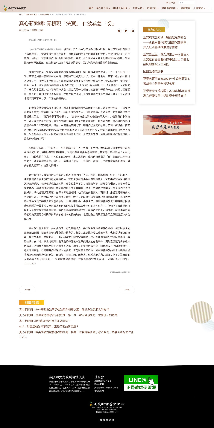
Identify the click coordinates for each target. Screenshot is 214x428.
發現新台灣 (99, 391)
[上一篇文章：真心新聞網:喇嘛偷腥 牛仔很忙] (27, 289)
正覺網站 (198, 8)
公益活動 (137, 8)
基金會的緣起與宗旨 (102, 381)
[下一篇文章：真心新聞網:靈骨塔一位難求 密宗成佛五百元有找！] (127, 289)
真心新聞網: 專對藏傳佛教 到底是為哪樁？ (45, 321)
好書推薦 (185, 8)
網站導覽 (171, 2)
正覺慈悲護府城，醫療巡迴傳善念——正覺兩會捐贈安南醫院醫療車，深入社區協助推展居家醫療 (166, 42)
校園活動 (152, 8)
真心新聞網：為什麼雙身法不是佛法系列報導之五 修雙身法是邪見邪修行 (64, 309)
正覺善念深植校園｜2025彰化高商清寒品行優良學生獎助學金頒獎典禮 (166, 93)
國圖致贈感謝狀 (153, 71)
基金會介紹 (102, 8)
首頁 (91, 8)
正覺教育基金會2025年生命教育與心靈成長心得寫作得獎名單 (166, 81)
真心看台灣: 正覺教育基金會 (106, 387)
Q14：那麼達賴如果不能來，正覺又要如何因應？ (49, 326)
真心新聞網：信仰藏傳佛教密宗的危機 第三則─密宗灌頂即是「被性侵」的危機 (68, 315)
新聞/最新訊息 (120, 8)
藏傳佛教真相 (169, 8)
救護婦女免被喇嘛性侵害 (67, 377)
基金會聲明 (99, 384)
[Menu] (210, 8)
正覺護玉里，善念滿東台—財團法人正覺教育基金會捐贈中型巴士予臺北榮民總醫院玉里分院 (166, 59)
